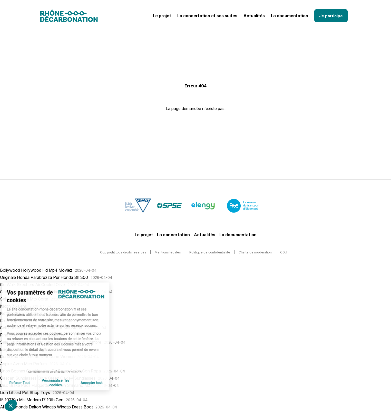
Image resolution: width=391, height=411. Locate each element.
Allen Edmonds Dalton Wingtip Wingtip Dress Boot (46, 406)
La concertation (173, 234)
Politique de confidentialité (209, 252)
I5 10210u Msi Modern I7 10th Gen (31, 399)
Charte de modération (255, 252)
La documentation (289, 15)
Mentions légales (168, 252)
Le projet (162, 15)
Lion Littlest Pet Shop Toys (25, 392)
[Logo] (69, 16)
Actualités (254, 15)
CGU (283, 252)
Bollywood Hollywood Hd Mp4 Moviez (36, 270)
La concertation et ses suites (207, 15)
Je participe (331, 15)
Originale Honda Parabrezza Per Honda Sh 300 (44, 277)
